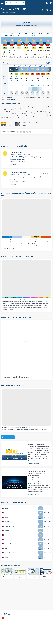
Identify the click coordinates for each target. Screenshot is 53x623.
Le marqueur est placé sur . (17, 426)
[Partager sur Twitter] (24, 131)
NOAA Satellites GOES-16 (16, 429)
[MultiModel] (46, 573)
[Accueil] (6, 613)
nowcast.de (32, 303)
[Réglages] (51, 3)
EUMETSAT (26, 429)
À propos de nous (24, 620)
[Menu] (2, 3)
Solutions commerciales (9, 620)
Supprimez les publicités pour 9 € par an (26, 23)
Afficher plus (13, 164)
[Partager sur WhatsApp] (17, 131)
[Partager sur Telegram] (27, 131)
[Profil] (47, 3)
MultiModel (13, 99)
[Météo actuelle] (46, 10)
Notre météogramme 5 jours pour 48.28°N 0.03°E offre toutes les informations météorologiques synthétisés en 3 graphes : (24, 376)
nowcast (45, 429)
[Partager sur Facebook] (20, 131)
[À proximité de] (23, 3)
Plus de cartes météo (8, 248)
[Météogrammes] (20, 573)
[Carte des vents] (7, 573)
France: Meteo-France (19, 159)
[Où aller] (33, 573)
